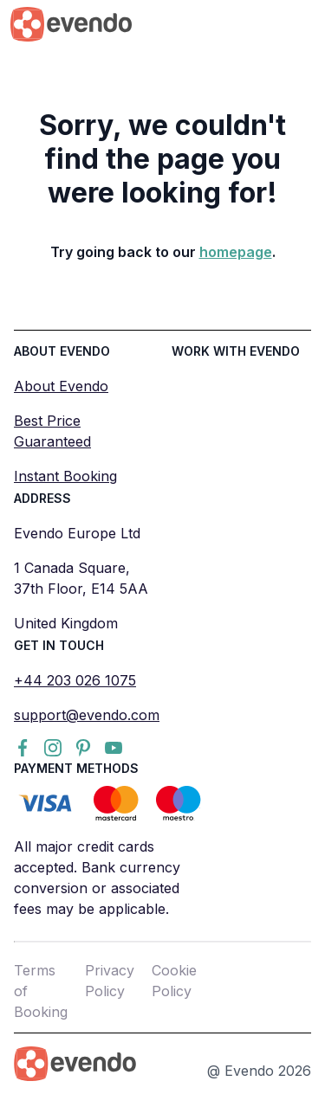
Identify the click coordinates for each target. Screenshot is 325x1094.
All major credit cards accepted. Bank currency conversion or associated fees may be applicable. (97, 877)
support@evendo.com (86, 715)
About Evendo (61, 386)
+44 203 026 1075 (75, 680)
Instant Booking (65, 476)
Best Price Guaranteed (52, 431)
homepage (235, 252)
